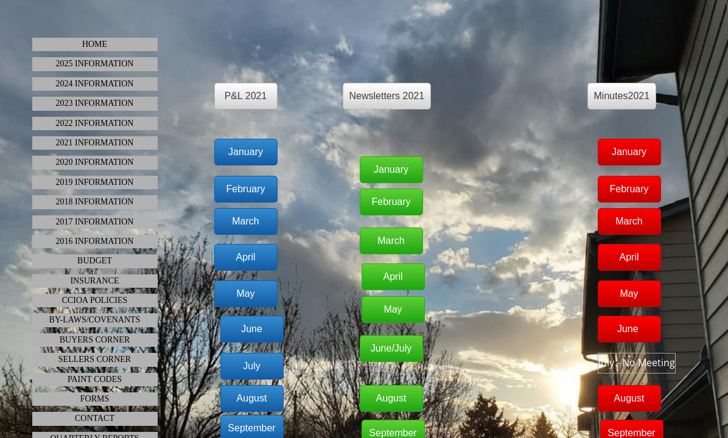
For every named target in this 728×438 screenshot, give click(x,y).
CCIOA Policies (95, 300)
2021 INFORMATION (95, 142)
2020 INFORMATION (95, 162)
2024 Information (95, 83)
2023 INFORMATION (95, 103)
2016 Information (95, 241)
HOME (94, 44)
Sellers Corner (94, 359)
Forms (94, 398)
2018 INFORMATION (95, 201)
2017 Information (95, 221)
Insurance (94, 280)
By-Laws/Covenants (95, 319)
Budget (94, 260)
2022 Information (95, 123)
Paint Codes (95, 379)
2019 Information (95, 182)
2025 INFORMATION (95, 63)
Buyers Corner (95, 339)
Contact (94, 418)
